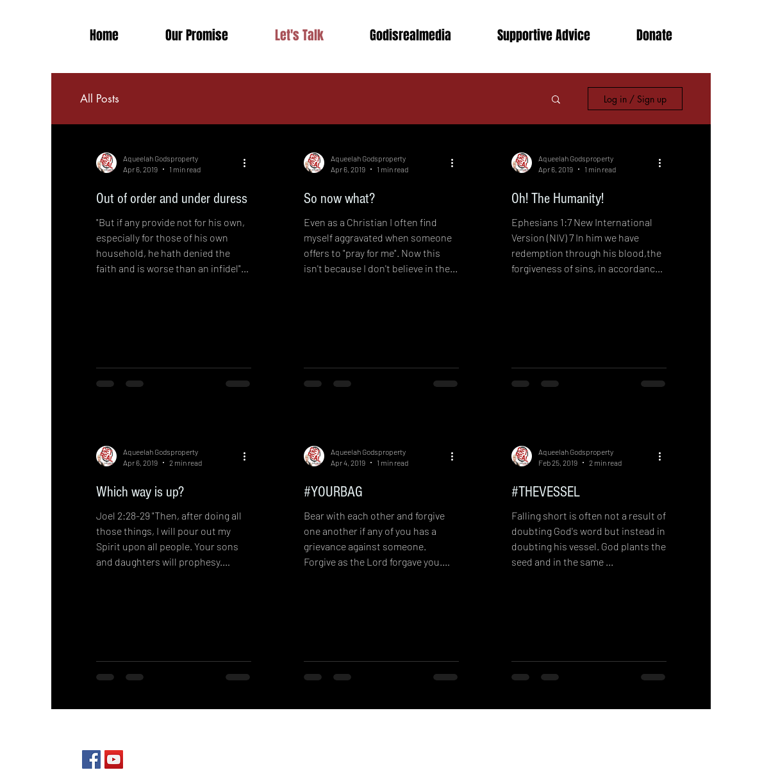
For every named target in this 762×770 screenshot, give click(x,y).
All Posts (99, 99)
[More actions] (249, 162)
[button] (410, 35)
